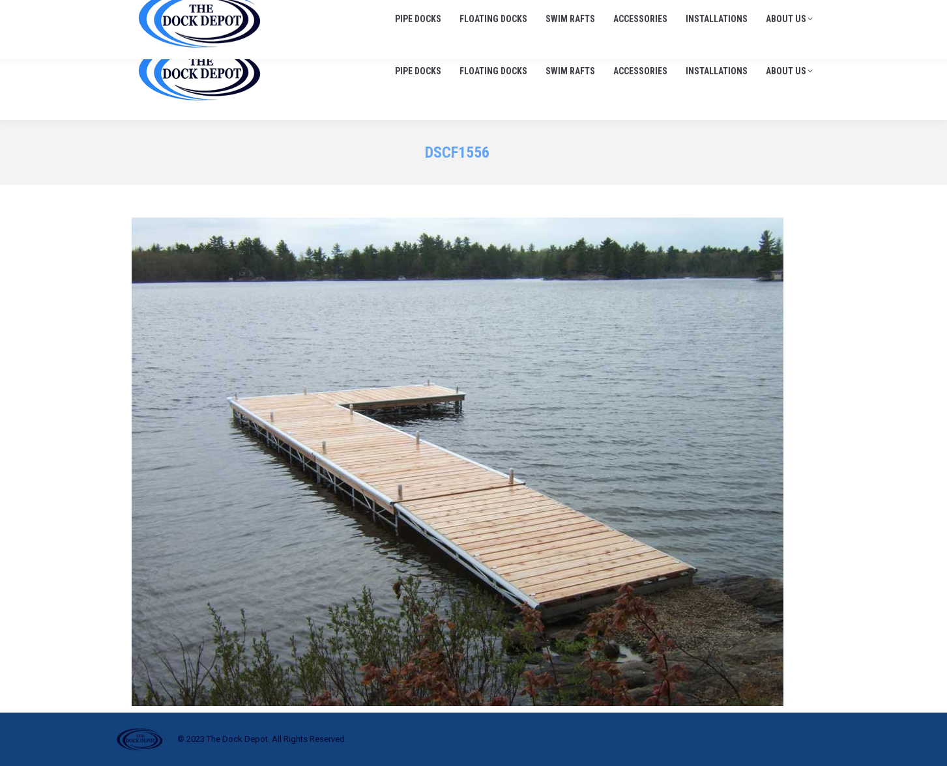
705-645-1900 (668, 13)
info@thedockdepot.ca (766, 13)
